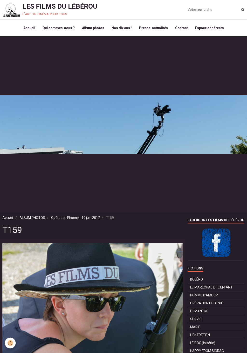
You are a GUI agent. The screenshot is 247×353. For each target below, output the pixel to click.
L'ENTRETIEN (200, 335)
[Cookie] (10, 343)
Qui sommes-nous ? (58, 28)
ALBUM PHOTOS (32, 218)
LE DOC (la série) (202, 343)
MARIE (195, 327)
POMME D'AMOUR (204, 295)
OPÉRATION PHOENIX (206, 303)
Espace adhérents (209, 28)
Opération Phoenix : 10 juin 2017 (75, 218)
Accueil (29, 28)
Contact (181, 28)
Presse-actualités (153, 28)
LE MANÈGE (199, 311)
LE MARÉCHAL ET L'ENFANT (211, 287)
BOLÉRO (196, 279)
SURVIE (195, 319)
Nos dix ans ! (121, 28)
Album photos (93, 28)
